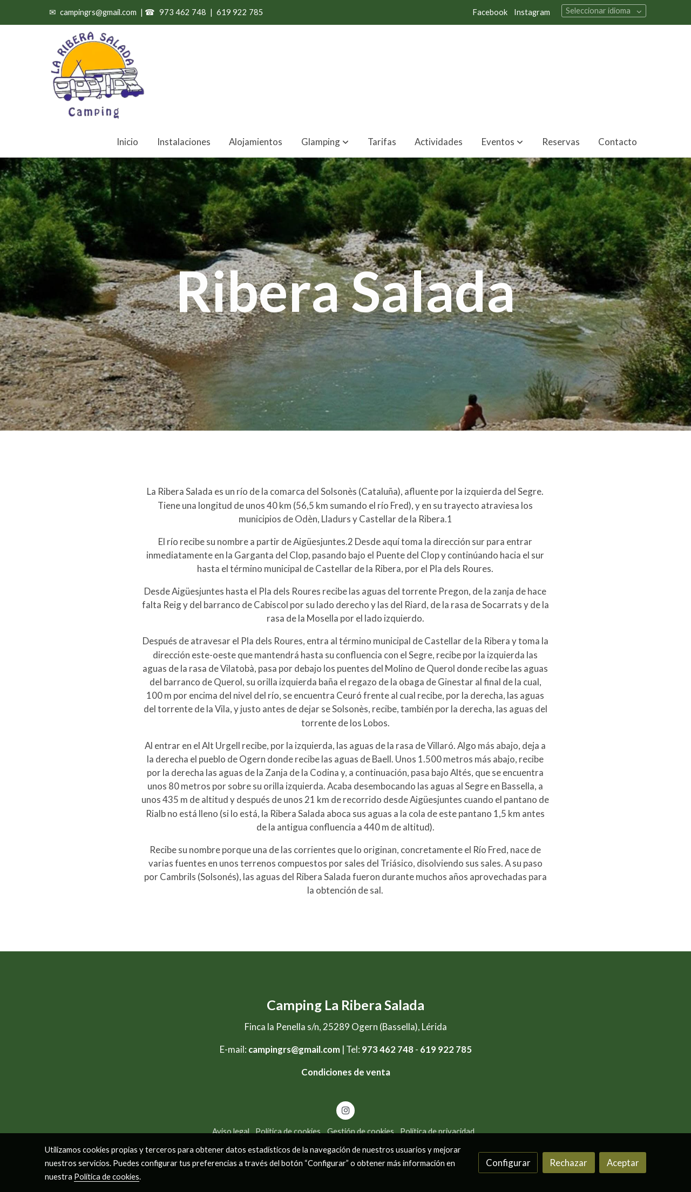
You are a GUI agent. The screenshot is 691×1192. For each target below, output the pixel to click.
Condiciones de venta (345, 1072)
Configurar (508, 1162)
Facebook (489, 12)
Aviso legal (230, 1131)
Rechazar (568, 1162)
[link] (97, 75)
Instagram (532, 12)
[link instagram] (345, 1109)
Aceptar (623, 1162)
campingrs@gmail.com (98, 12)
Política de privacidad (437, 1131)
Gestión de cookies (360, 1131)
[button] (502, 142)
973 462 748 (182, 12)
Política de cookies (288, 1131)
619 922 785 (239, 12)
